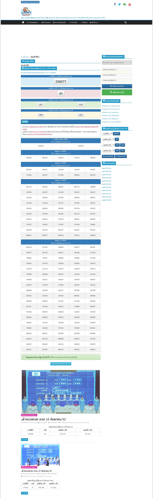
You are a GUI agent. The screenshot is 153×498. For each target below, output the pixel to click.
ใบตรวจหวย (46, 22)
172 (35, 476)
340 (38, 476)
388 (41, 476)
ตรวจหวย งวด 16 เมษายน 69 (110, 109)
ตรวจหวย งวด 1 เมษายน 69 (110, 112)
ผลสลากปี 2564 (106, 184)
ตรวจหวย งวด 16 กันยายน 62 (45, 419)
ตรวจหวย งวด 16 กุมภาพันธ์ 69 (111, 122)
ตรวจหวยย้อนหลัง (59, 22)
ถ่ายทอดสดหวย (32, 22)
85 (75, 422)
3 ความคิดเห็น (52, 422)
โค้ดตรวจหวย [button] (121, 156)
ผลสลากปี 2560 (106, 197)
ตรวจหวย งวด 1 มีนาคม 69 (110, 119)
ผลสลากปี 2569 (106, 168)
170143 (32, 476)
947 (84, 422)
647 (44, 476)
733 (73, 422)
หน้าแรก (25, 57)
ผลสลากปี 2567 (106, 174)
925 (78, 422)
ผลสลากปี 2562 (106, 190)
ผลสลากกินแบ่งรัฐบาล (29, 415)
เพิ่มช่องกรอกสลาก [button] (117, 86)
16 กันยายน (63, 422)
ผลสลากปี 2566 (106, 178)
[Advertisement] (76, 39)
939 (81, 422)
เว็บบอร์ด (73, 22)
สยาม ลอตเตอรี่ (43, 422)
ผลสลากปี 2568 (106, 171)
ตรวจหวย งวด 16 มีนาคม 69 (110, 115)
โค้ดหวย (84, 22)
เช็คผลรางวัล (117, 92)
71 (46, 476)
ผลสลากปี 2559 (106, 200)
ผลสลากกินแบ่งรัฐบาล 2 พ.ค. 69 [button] (61, 364)
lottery (87, 422)
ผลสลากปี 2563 (106, 187)
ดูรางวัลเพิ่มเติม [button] (108, 156)
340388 (69, 422)
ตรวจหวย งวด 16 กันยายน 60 (38, 471)
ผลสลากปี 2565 (106, 181)
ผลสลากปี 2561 (106, 194)
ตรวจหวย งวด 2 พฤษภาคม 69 (111, 106)
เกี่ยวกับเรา (94, 22)
